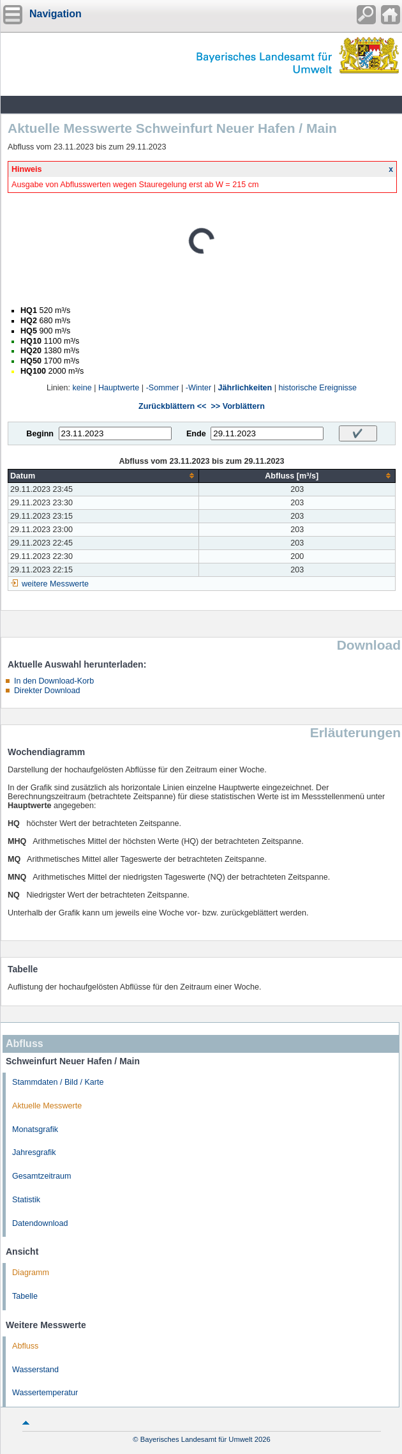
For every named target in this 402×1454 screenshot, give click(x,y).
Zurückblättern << (172, 406)
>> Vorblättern (237, 406)
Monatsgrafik (35, 1129)
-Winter (199, 387)
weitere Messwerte (55, 583)
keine (82, 387)
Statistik (26, 1199)
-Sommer (162, 387)
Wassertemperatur (45, 1392)
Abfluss (25, 1346)
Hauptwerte (118, 387)
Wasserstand (35, 1369)
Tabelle (25, 1296)
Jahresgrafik (34, 1152)
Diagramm (30, 1272)
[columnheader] (103, 475)
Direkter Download (47, 690)
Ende (196, 433)
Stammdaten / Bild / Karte (58, 1082)
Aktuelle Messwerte (47, 1105)
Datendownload (40, 1223)
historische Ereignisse (318, 387)
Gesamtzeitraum (41, 1176)
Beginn (40, 433)
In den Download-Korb (54, 681)
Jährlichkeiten (245, 387)
